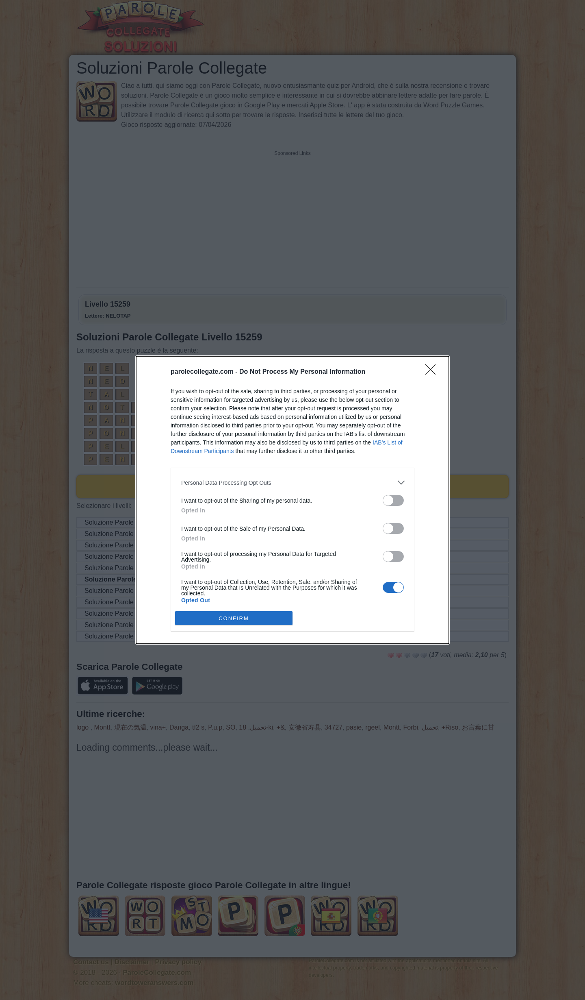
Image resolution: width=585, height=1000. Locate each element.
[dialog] (292, 500)
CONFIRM (234, 618)
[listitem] (292, 482)
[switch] (393, 500)
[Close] (433, 372)
